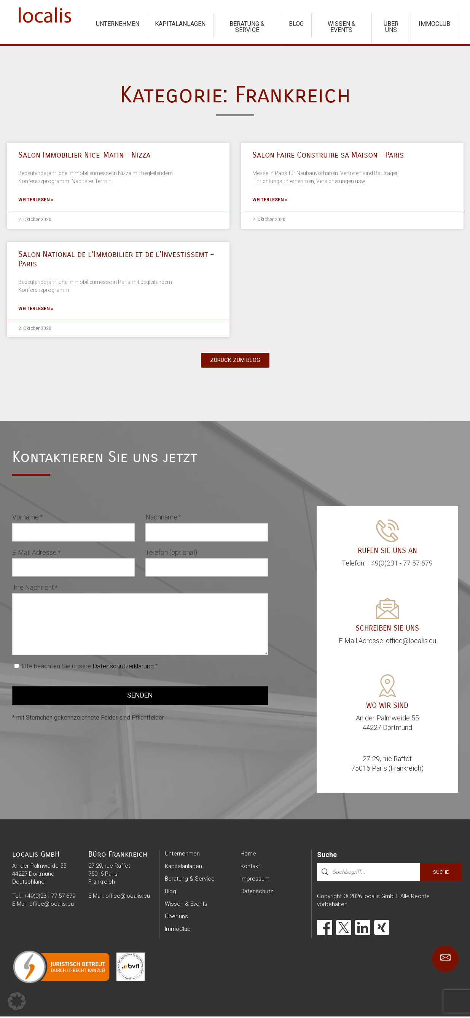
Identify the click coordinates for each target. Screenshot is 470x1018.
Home (248, 855)
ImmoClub (434, 23)
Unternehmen (117, 23)
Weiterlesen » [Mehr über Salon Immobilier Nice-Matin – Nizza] (35, 200)
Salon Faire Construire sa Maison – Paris (328, 155)
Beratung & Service (246, 26)
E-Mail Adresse (36, 554)
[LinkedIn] (362, 929)
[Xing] (381, 929)
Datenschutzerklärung (123, 667)
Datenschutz (257, 892)
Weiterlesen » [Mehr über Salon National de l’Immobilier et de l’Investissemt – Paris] (35, 310)
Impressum (255, 880)
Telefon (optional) (171, 554)
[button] (16, 1001)
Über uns (391, 26)
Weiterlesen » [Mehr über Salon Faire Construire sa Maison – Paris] (269, 200)
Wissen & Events (341, 26)
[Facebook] (324, 929)
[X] (343, 929)
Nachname (162, 519)
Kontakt (250, 867)
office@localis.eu (51, 905)
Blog (296, 23)
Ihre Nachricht (34, 589)
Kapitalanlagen (180, 23)
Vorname (27, 519)
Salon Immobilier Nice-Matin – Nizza (84, 155)
